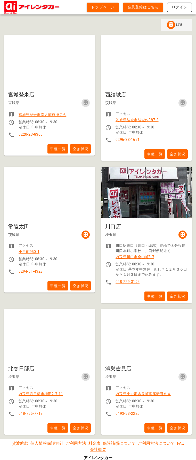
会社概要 (98, 449)
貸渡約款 (20, 443)
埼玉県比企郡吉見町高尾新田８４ (143, 394)
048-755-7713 (31, 413)
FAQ (180, 443)
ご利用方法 (76, 443)
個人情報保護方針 (46, 443)
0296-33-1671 (128, 139)
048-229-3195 (128, 282)
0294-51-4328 (31, 271)
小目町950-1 (29, 252)
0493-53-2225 (128, 413)
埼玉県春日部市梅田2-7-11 (41, 394)
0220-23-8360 (31, 134)
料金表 (94, 443)
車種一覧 (58, 149)
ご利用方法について (156, 443)
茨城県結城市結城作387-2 (137, 120)
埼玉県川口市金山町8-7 (135, 257)
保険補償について (119, 443)
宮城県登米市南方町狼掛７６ (42, 115)
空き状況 (80, 149)
